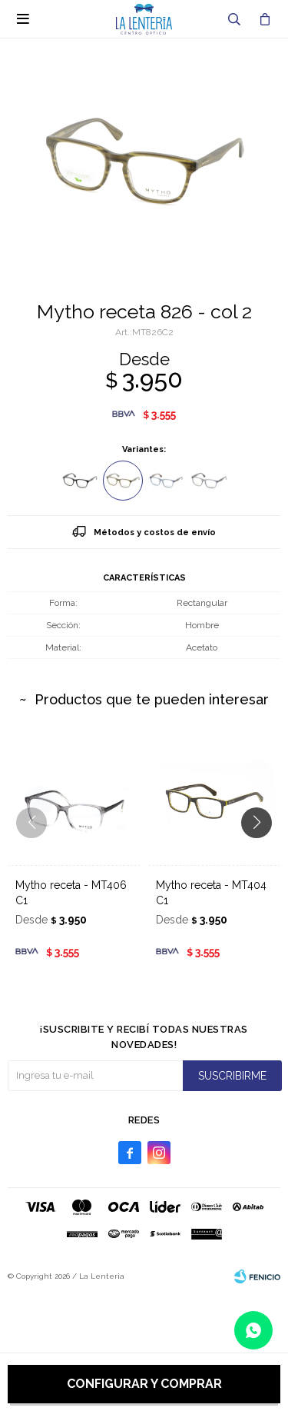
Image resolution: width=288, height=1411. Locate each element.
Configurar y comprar (144, 1383)
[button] (262, 853)
